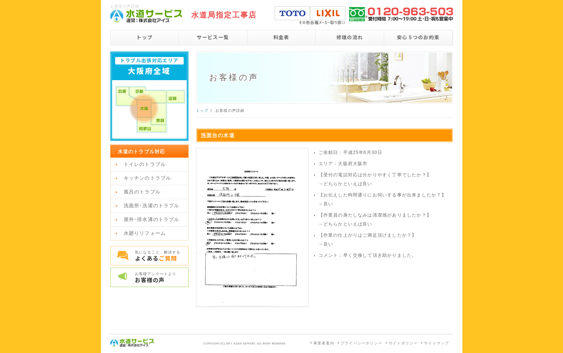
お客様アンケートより (161, 278)
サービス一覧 (213, 37)
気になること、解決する (161, 256)
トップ (144, 37)
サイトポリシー (403, 343)
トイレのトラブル (145, 164)
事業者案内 (323, 343)
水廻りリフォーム (145, 233)
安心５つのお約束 (418, 37)
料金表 (281, 37)
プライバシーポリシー (361, 343)
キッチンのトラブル (147, 178)
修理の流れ (349, 37)
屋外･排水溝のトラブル (152, 219)
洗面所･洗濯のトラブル (152, 205)
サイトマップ (436, 343)
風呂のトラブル (142, 192)
